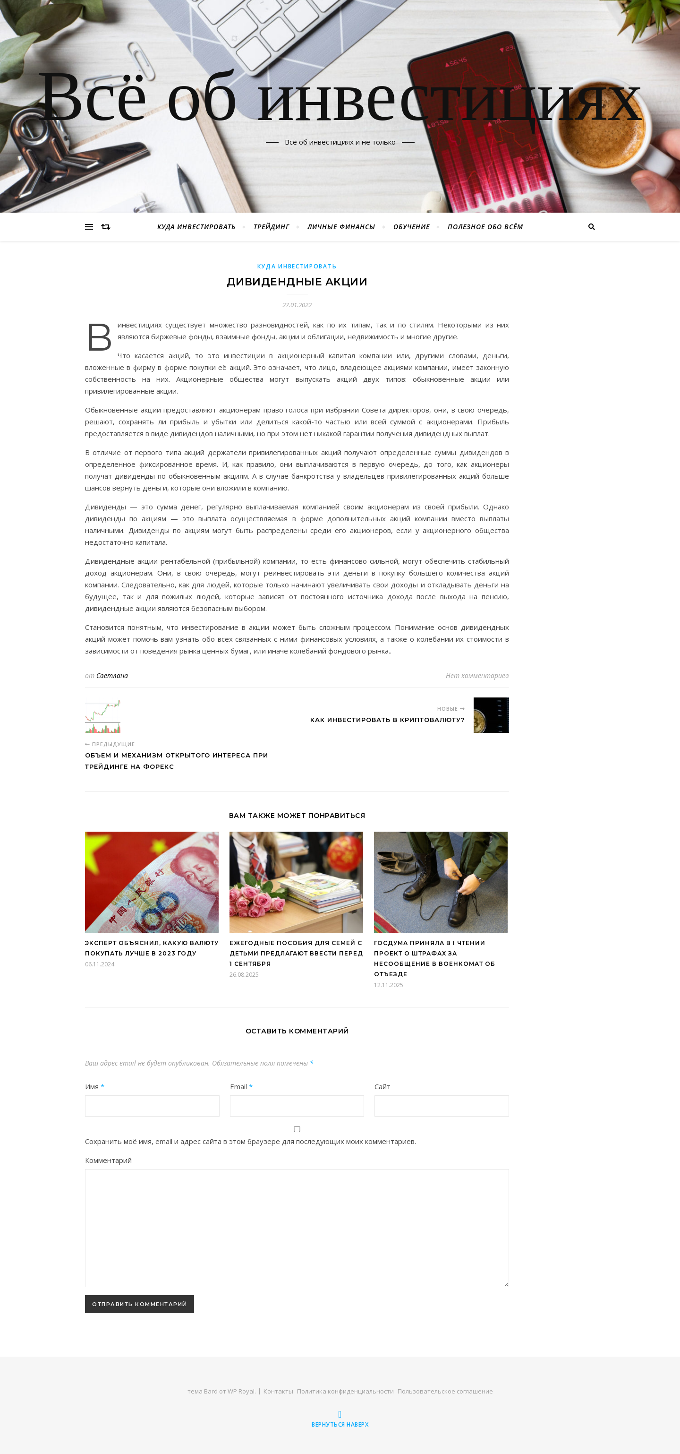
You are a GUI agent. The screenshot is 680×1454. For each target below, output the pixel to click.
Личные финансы (341, 226)
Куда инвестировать (196, 226)
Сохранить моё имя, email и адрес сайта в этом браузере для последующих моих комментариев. (250, 1141)
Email (241, 1086)
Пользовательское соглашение (445, 1391)
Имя (94, 1086)
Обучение (411, 226)
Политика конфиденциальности (345, 1391)
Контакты (278, 1391)
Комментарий (108, 1160)
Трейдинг (271, 226)
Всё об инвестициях (340, 100)
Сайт (382, 1086)
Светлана (112, 675)
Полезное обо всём (485, 226)
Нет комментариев (477, 675)
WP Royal (241, 1391)
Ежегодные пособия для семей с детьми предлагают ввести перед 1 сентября (296, 953)
